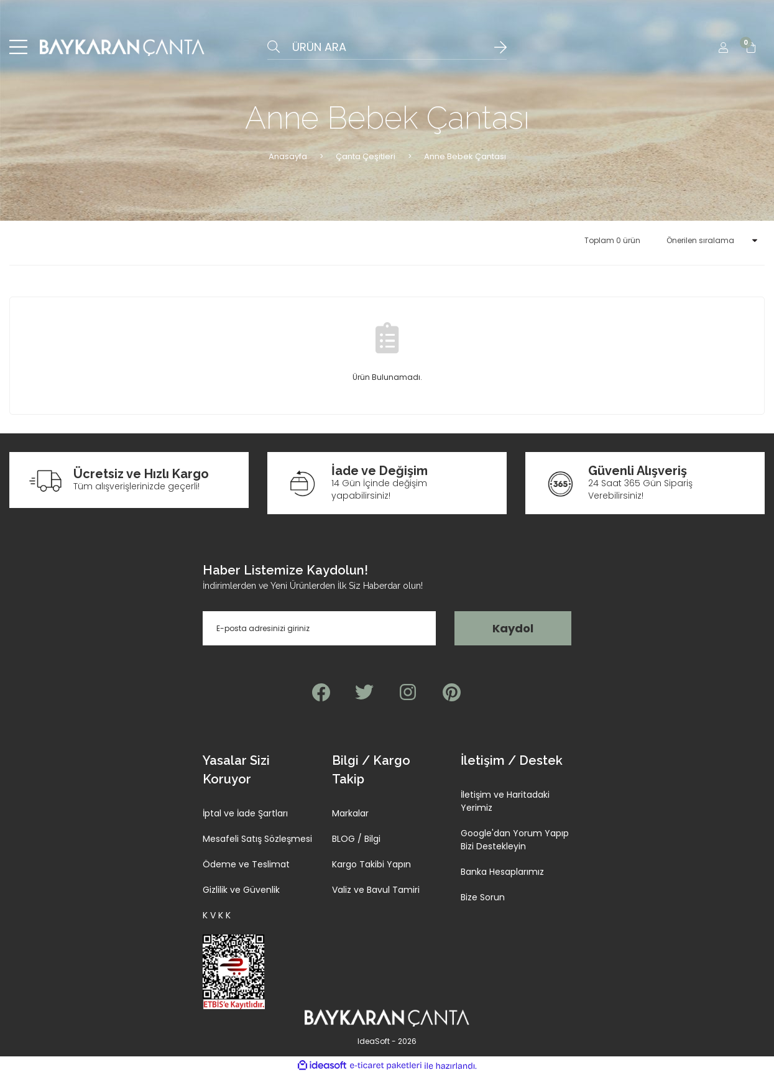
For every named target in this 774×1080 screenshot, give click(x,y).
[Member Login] (723, 49)
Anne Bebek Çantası (465, 161)
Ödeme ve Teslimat (246, 870)
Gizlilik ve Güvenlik (241, 895)
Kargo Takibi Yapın (371, 870)
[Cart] (751, 49)
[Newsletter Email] (319, 634)
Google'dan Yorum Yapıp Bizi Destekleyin (515, 845)
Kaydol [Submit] (512, 634)
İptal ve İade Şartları (245, 819)
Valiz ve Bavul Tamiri (376, 895)
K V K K (217, 921)
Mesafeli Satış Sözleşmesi (257, 844)
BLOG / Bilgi (356, 844)
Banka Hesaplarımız (502, 877)
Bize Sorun (483, 903)
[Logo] (122, 49)
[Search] (387, 49)
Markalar (350, 819)
